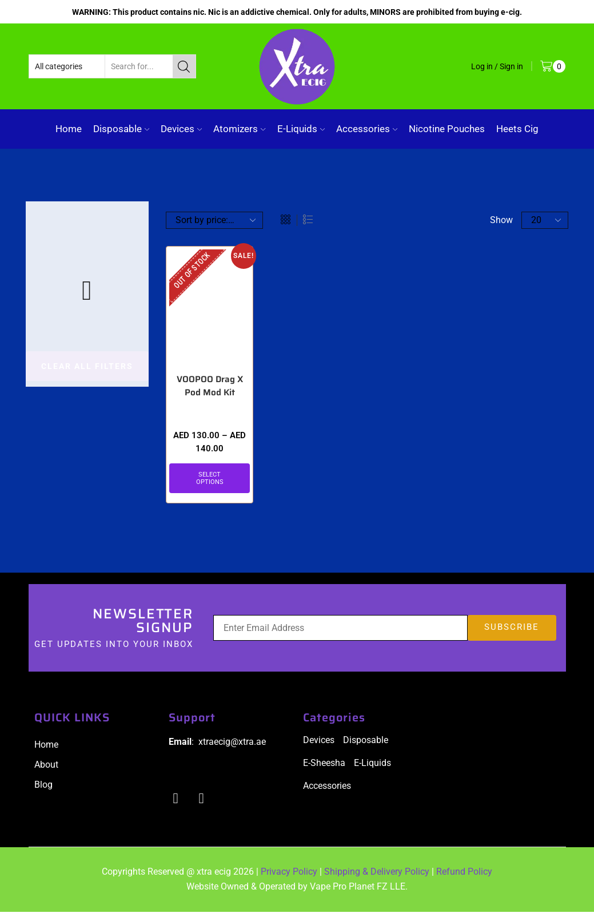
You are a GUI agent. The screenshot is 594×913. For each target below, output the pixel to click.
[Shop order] (214, 220)
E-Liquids (301, 128)
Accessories (366, 128)
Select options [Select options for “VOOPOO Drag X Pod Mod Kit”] (210, 479)
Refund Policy (464, 873)
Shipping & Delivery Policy (376, 873)
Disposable (121, 128)
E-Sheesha (324, 764)
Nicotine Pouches (447, 128)
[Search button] (184, 66)
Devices (181, 128)
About (46, 765)
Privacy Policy (289, 873)
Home (68, 128)
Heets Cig (517, 128)
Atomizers (239, 128)
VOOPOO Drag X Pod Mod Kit (210, 386)
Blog (43, 785)
